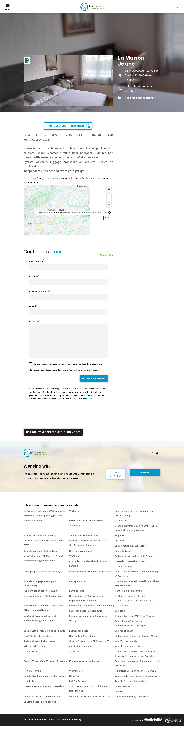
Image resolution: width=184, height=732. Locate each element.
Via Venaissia (76, 677)
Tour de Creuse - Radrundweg (131, 687)
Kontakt (145, 478)
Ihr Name (33, 276)
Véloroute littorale (34, 652)
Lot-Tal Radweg (78, 687)
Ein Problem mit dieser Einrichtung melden (53, 438)
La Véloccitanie (123, 572)
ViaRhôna (74, 562)
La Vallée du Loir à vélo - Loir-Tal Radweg (91, 612)
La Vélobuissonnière (80, 652)
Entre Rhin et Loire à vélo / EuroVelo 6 (44, 692)
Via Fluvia (74, 517)
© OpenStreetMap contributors (91, 212)
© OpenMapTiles (74, 212)
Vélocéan (120, 617)
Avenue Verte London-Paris (84, 541)
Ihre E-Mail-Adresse (39, 291)
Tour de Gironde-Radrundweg (40, 541)
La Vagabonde (77, 587)
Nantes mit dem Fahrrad (128, 597)
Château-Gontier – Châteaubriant (42, 703)
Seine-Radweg (123, 557)
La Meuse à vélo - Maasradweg (86, 617)
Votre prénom (36, 261)
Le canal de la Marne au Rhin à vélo (88, 622)
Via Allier (120, 547)
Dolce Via (74, 682)
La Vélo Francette (33, 657)
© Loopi (104, 212)
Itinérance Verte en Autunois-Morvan (135, 677)
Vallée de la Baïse (33, 527)
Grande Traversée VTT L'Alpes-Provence (45, 667)
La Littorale (121, 612)
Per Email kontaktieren (140, 97)
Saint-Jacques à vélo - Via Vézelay (42, 578)
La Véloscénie (76, 597)
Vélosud (73, 627)
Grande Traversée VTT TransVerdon (134, 622)
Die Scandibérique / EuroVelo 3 (131, 703)
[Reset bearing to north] (109, 204)
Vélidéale (74, 657)
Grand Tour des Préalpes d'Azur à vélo (90, 578)
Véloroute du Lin (124, 637)
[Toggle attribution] (109, 213)
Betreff (32, 306)
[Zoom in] (109, 195)
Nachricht (34, 321)
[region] (68, 210)
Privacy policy (55, 725)
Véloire (119, 697)
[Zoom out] (109, 200)
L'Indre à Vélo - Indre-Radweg (85, 667)
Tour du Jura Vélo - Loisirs (129, 652)
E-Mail (89, 404)
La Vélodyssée (31, 687)
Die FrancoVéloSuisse (81, 557)
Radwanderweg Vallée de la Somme (134, 562)
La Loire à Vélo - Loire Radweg (40, 708)
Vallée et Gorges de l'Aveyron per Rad (89, 703)
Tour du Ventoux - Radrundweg (41, 557)
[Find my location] (109, 188)
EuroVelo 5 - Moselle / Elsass (130, 567)
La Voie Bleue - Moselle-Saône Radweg (45, 637)
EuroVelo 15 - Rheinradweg (38, 642)
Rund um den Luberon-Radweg (40, 597)
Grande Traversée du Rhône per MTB (89, 647)
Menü (7, 7)
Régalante (120, 541)
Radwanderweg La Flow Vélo (39, 647)
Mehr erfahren (115, 480)
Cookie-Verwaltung (72, 725)
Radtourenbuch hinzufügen (65, 126)
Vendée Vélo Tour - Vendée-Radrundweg (137, 682)
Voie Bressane (122, 692)
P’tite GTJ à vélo (32, 677)
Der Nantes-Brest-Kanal (82, 642)
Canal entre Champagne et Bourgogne (45, 682)
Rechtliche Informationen (35, 725)
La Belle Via (121, 527)
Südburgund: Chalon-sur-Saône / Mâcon (136, 642)
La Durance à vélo (78, 637)
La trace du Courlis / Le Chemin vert (43, 602)
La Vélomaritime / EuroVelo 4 (130, 552)
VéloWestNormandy (126, 647)
